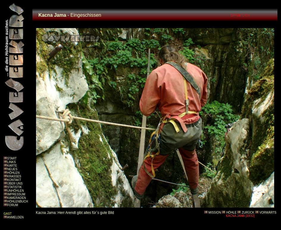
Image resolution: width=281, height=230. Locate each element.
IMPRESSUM (16, 194)
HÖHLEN (13, 172)
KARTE (12, 165)
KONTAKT (14, 180)
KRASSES (14, 176)
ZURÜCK (248, 212)
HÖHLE (231, 212)
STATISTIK (14, 187)
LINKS (11, 162)
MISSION (214, 212)
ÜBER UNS (15, 183)
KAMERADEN (16, 198)
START (12, 158)
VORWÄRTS (267, 212)
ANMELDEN (15, 217)
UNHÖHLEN (15, 190)
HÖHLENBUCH (17, 201)
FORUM (12, 205)
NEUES (12, 169)
